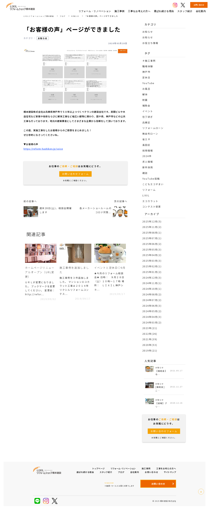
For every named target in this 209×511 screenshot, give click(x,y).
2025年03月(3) (152, 260)
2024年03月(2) (152, 322)
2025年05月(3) (152, 249)
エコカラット (150, 201)
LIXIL (145, 195)
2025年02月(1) (152, 266)
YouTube (148, 83)
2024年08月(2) (152, 294)
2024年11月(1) (152, 283)
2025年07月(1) (152, 238)
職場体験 (147, 66)
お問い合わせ (151, 473)
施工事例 (146, 469)
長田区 (146, 145)
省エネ (146, 139)
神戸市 (146, 72)
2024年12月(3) (152, 277)
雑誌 (145, 173)
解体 (145, 94)
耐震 (145, 100)
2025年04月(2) (152, 255)
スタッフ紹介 (106, 473)
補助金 (146, 105)
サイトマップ (170, 473)
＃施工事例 (149, 60)
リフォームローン (152, 128)
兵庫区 (146, 122)
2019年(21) (149, 350)
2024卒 (147, 156)
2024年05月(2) (152, 311)
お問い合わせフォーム (75, 174)
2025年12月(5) (152, 221)
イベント (147, 111)
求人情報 (147, 161)
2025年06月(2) (152, 244)
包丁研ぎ (147, 117)
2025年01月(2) (152, 272)
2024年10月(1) (152, 288)
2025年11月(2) (152, 227)
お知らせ (78, 16)
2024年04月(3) (152, 317)
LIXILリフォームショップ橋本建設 (40, 16)
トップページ (98, 469)
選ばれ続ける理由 (85, 473)
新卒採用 (147, 167)
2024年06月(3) (152, 305)
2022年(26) (149, 333)
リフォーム (149, 189)
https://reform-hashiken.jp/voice (43, 149)
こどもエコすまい (153, 184)
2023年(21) (149, 328)
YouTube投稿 (151, 178)
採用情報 (147, 150)
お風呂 (146, 88)
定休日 (146, 77)
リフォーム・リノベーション (123, 469)
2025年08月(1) (152, 232)
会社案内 (134, 473)
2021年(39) (149, 339)
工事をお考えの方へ (166, 469)
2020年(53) (149, 345)
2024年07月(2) (152, 300)
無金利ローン (150, 133)
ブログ (65, 16)
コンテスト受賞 (151, 206)
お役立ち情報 (150, 43)
